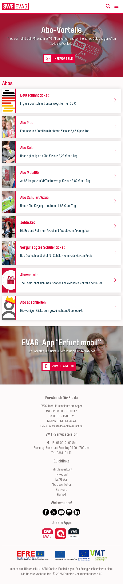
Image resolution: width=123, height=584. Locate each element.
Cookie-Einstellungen (61, 569)
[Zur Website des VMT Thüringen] (98, 564)
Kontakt (61, 495)
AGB (44, 569)
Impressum (17, 569)
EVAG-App (61, 479)
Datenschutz (32, 569)
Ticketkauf (61, 474)
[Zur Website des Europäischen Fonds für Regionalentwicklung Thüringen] (46, 564)
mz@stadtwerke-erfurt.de (66, 426)
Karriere (61, 490)
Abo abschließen (62, 485)
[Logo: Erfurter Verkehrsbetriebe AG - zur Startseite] (15, 6)
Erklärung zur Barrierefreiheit (94, 569)
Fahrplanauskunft (61, 469)
